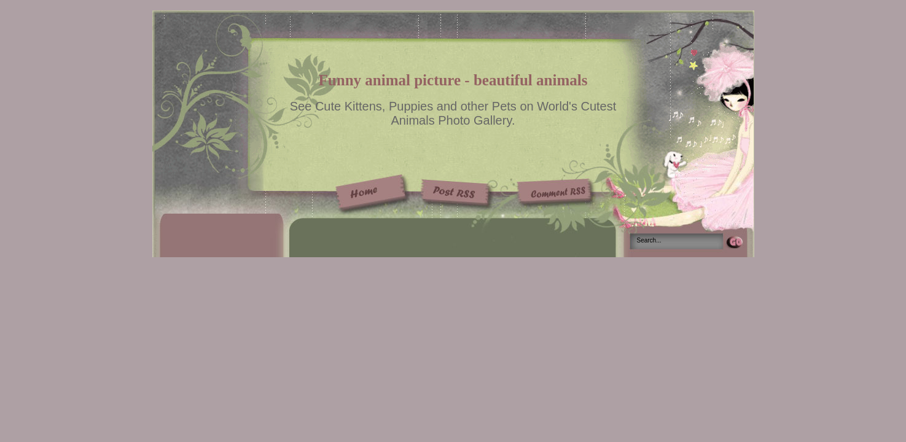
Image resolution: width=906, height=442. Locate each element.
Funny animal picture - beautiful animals (453, 80)
